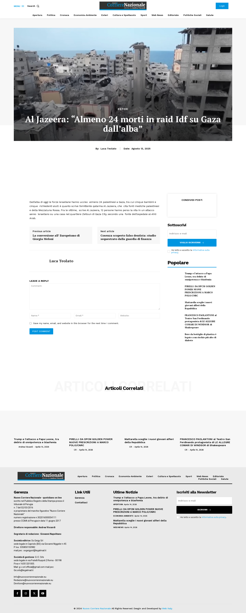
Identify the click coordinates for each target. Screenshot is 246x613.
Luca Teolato (108, 148)
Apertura (118, 504)
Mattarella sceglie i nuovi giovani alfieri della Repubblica (198, 305)
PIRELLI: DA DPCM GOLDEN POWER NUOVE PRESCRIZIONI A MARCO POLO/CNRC (200, 291)
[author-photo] (16, 446)
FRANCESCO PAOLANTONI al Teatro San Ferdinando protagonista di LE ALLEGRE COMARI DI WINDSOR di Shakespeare (201, 321)
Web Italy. (167, 608)
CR (75, 450)
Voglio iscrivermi (192, 242)
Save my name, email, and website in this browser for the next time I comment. (76, 323)
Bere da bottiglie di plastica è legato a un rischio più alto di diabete (200, 337)
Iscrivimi (204, 509)
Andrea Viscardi (26, 447)
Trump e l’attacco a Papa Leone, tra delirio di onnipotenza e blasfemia (198, 276)
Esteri (123, 109)
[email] (192, 233)
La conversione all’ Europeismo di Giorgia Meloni (56, 237)
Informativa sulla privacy (214, 517)
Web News (118, 527)
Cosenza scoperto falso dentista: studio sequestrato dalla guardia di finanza (128, 237)
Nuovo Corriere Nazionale (97, 608)
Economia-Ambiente (123, 516)
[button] (33, 6)
